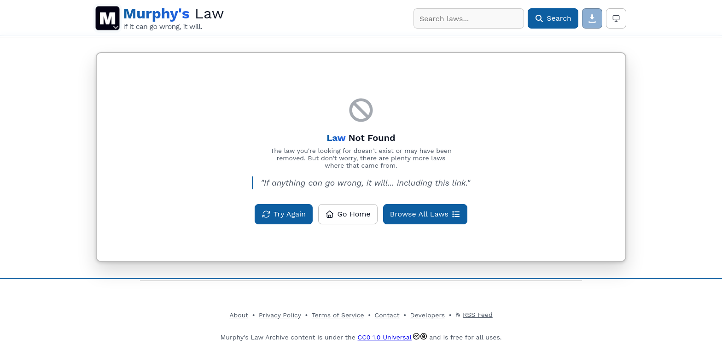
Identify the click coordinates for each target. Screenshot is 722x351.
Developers (427, 315)
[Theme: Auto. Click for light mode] (616, 18)
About (238, 315)
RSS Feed (474, 314)
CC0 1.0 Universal (385, 337)
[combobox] (468, 18)
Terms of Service (338, 315)
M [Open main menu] (107, 18)
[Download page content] (592, 18)
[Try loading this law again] (284, 214)
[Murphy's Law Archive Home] (173, 18)
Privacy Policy (280, 315)
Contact (387, 315)
